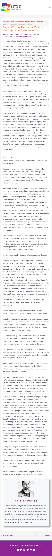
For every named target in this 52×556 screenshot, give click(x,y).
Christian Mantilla (26, 500)
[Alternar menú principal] (49, 7)
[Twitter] (21, 550)
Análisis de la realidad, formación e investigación (21, 34)
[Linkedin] (34, 550)
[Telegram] (28, 550)
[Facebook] (18, 550)
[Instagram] (24, 550)
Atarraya (39, 545)
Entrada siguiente (43, 535)
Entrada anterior (8, 535)
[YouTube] (31, 550)
